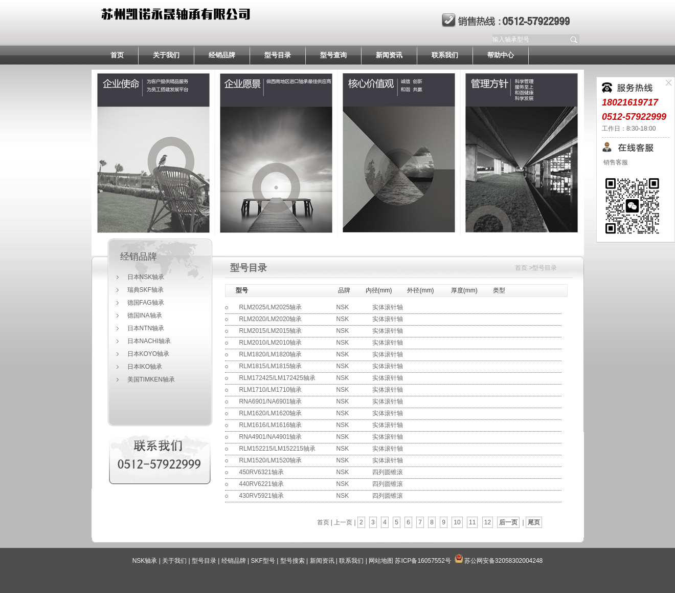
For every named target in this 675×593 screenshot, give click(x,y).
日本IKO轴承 (145, 366)
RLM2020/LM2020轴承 (270, 319)
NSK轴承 (145, 560)
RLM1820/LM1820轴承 (270, 354)
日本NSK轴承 (146, 277)
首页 (117, 55)
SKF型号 (263, 560)
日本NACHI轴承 (149, 341)
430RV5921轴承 (261, 495)
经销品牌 (222, 55)
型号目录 (277, 55)
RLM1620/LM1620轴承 (270, 413)
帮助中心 (500, 55)
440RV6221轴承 (261, 484)
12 (487, 522)
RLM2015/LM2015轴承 (270, 330)
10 (457, 522)
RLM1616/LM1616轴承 (270, 425)
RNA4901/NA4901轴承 (270, 436)
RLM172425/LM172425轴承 (277, 378)
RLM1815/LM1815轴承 (270, 366)
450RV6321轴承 (261, 472)
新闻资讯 (389, 55)
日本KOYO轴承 (148, 353)
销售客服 (615, 162)
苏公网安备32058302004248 (503, 560)
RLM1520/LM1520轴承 (270, 460)
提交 (574, 39)
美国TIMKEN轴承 (151, 379)
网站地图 (381, 560)
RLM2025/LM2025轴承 (270, 307)
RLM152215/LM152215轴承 (277, 448)
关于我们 (166, 55)
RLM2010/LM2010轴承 (270, 342)
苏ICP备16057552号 (423, 560)
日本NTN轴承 (146, 328)
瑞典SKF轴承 (145, 289)
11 (472, 522)
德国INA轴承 (144, 315)
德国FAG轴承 (145, 302)
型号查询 (333, 55)
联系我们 (445, 55)
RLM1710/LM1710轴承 (270, 389)
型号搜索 (292, 560)
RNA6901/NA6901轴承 (270, 401)
